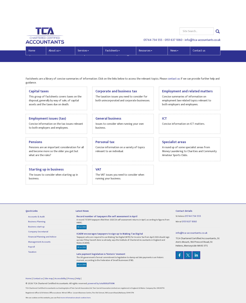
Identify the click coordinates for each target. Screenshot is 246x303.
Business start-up (36, 227)
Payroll (31, 247)
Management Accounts (39, 242)
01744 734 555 (153, 16)
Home (31, 27)
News (174, 27)
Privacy (71, 278)
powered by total (101, 283)
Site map (49, 278)
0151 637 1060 (173, 16)
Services (83, 27)
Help (78, 278)
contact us (58, 53)
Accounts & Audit (36, 217)
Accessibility (60, 278)
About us (55, 27)
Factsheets (112, 27)
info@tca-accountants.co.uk (202, 16)
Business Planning (36, 221)
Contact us (199, 27)
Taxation (32, 252)
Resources (145, 27)
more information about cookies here (76, 297)
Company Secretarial (38, 232)
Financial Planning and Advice (42, 237)
